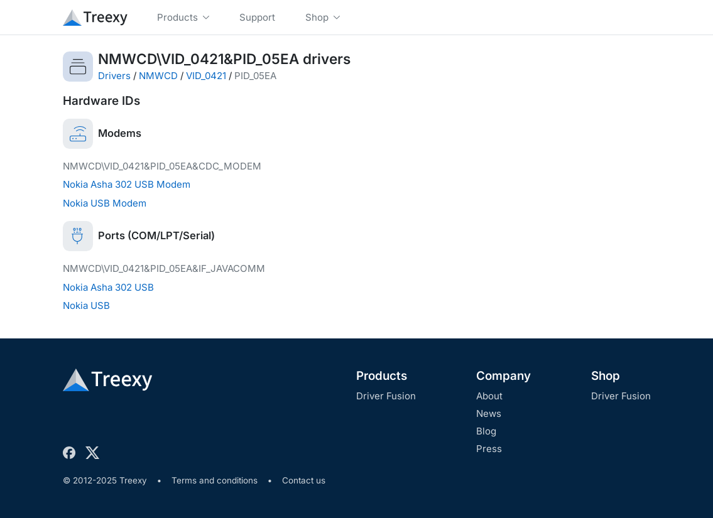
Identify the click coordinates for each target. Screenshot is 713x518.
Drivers (114, 76)
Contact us (303, 480)
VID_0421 (206, 76)
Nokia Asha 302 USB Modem (126, 184)
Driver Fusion (386, 396)
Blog (486, 431)
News (488, 413)
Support (257, 17)
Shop (605, 376)
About (489, 396)
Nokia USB (86, 305)
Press (489, 449)
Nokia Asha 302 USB (108, 287)
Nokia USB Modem (104, 203)
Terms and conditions (214, 480)
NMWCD (158, 76)
